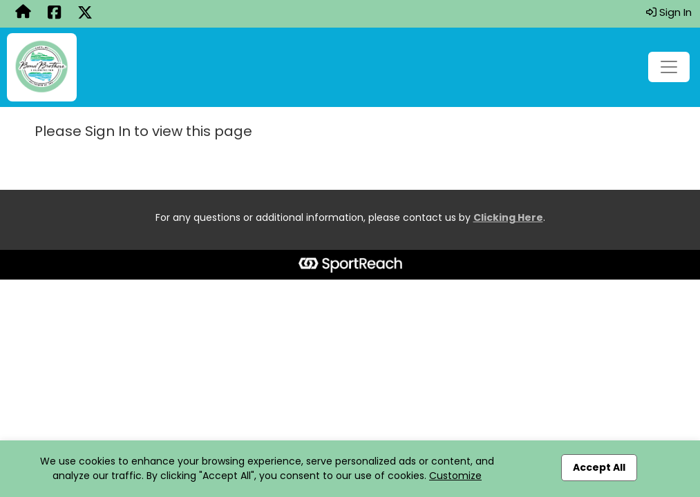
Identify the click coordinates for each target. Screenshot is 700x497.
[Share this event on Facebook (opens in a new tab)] (54, 14)
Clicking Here (508, 217)
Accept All (599, 467)
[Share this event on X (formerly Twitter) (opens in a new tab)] (85, 14)
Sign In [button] (669, 12)
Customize (455, 476)
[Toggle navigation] (669, 67)
